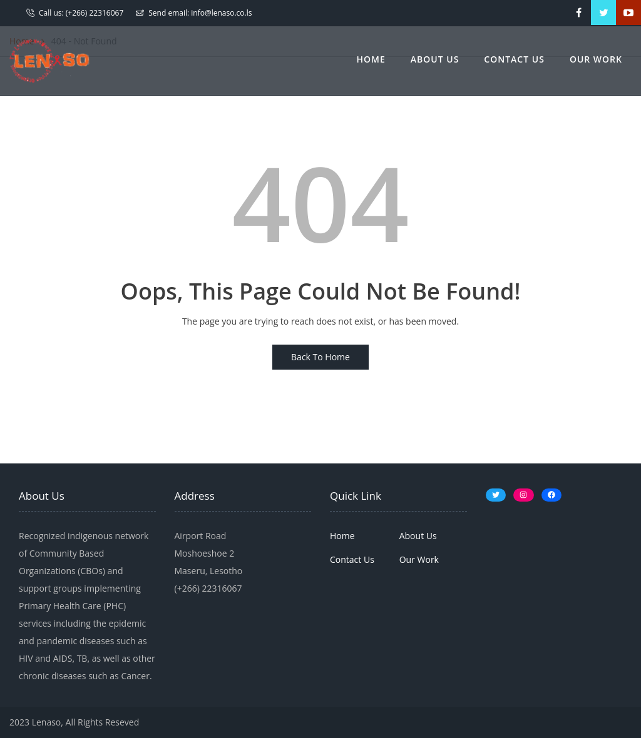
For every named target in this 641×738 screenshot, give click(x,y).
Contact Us (514, 59)
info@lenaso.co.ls (221, 13)
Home (371, 59)
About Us (435, 59)
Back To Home (320, 357)
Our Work (596, 59)
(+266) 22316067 (95, 13)
